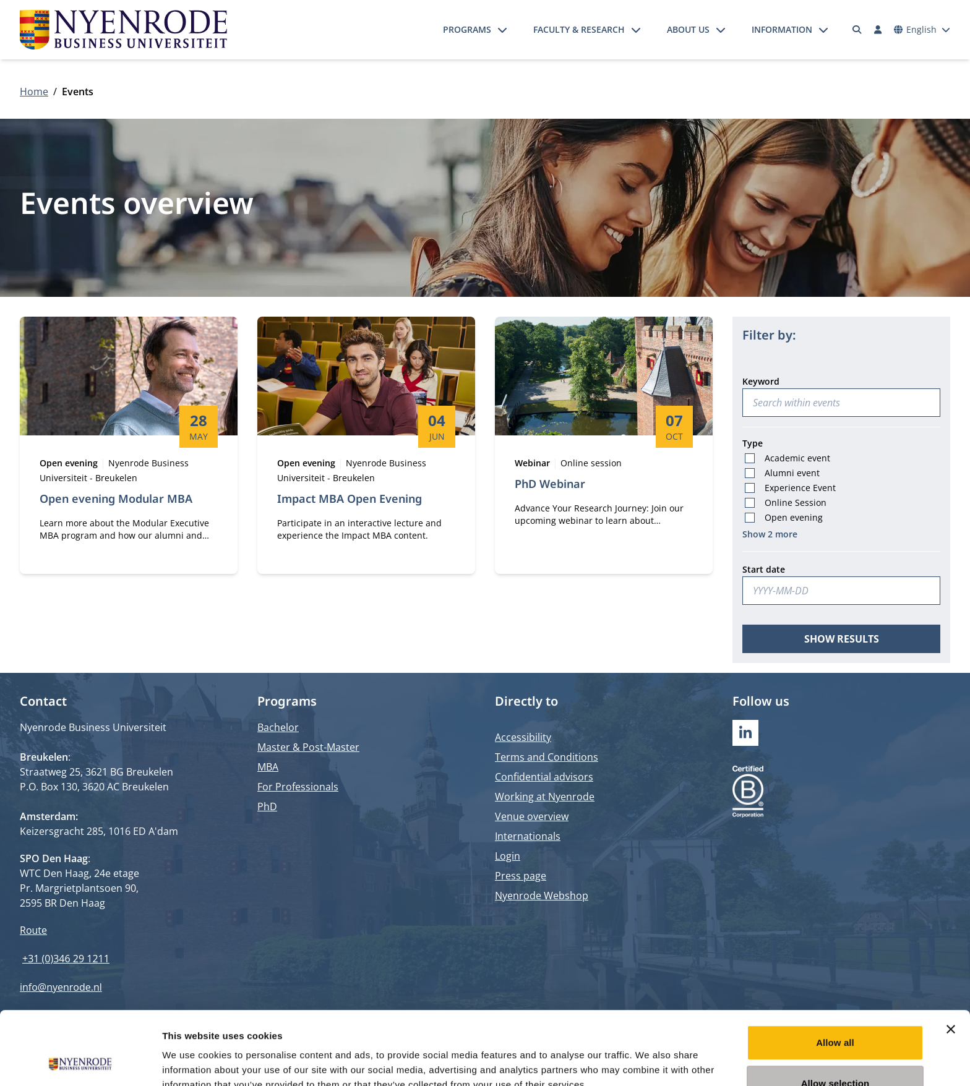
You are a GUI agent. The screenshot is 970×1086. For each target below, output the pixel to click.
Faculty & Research (579, 29)
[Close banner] (950, 960)
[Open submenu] (502, 29)
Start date (763, 569)
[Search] (857, 29)
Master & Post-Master (308, 747)
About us (688, 29)
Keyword (760, 381)
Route (33, 930)
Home (34, 91)
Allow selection (835, 1014)
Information (782, 29)
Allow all (835, 973)
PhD (267, 806)
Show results (841, 639)
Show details (649, 1061)
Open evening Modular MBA (116, 498)
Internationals (527, 836)
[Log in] (877, 29)
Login (507, 856)
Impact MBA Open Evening (349, 498)
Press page (520, 876)
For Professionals (297, 786)
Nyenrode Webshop (541, 895)
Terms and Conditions (546, 757)
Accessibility (523, 737)
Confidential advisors (544, 777)
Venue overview (532, 816)
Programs (467, 29)
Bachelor (278, 727)
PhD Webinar (550, 483)
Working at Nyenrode (544, 796)
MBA (267, 767)
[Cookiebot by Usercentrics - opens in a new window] (80, 1062)
